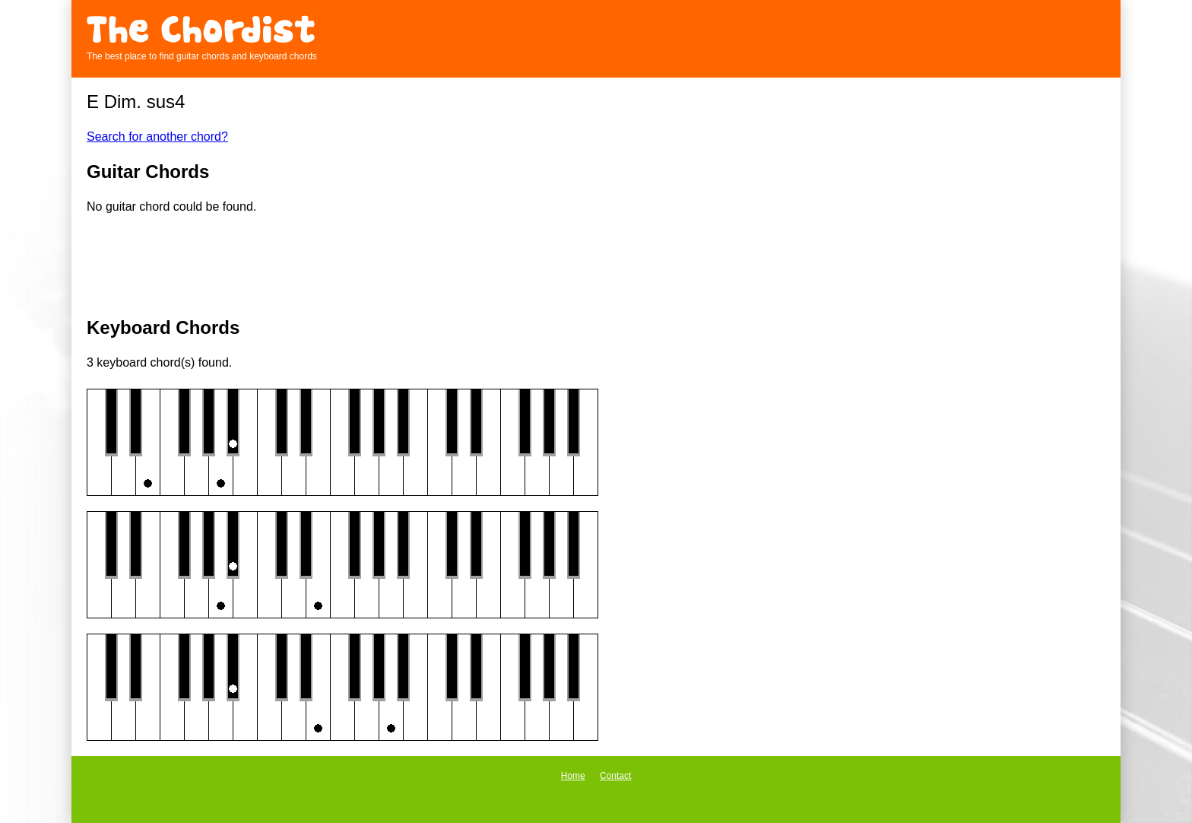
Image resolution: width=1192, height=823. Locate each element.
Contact (615, 776)
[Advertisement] (596, 267)
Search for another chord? (157, 136)
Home (573, 776)
